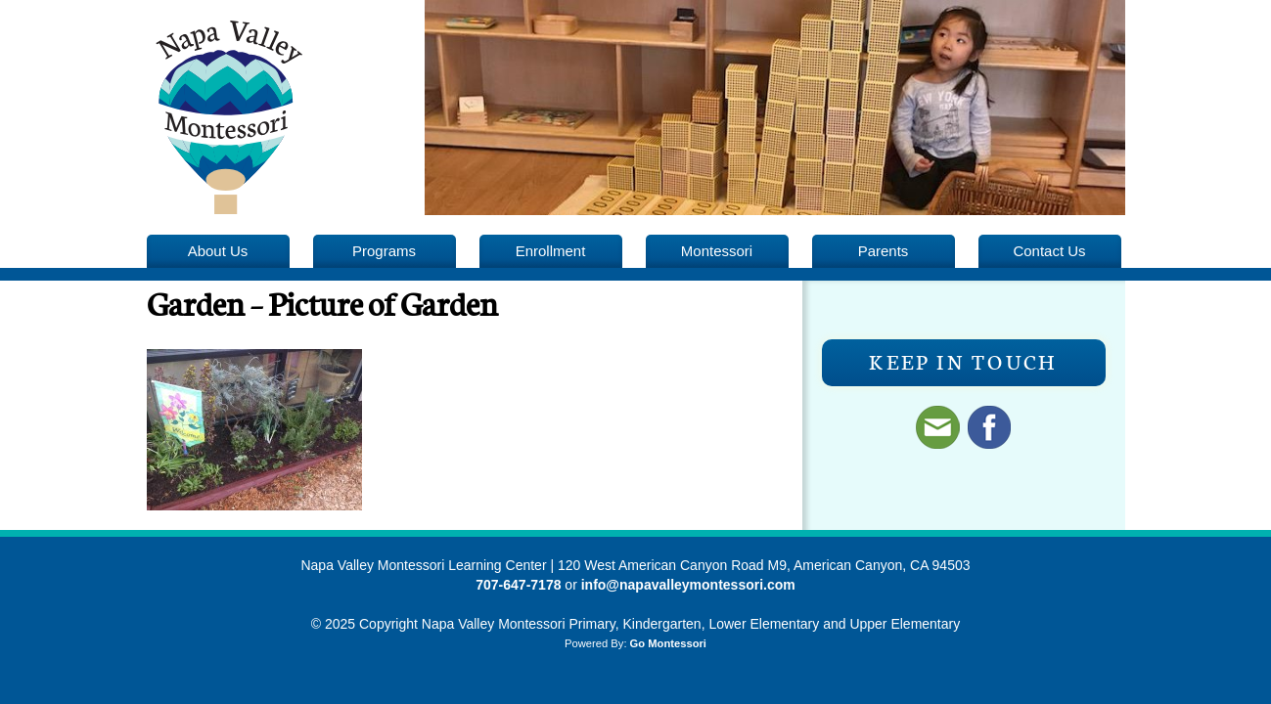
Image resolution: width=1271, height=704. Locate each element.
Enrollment (551, 250)
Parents (883, 250)
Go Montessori (668, 643)
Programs (384, 250)
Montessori (716, 250)
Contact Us (1049, 250)
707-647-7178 (518, 585)
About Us (218, 250)
